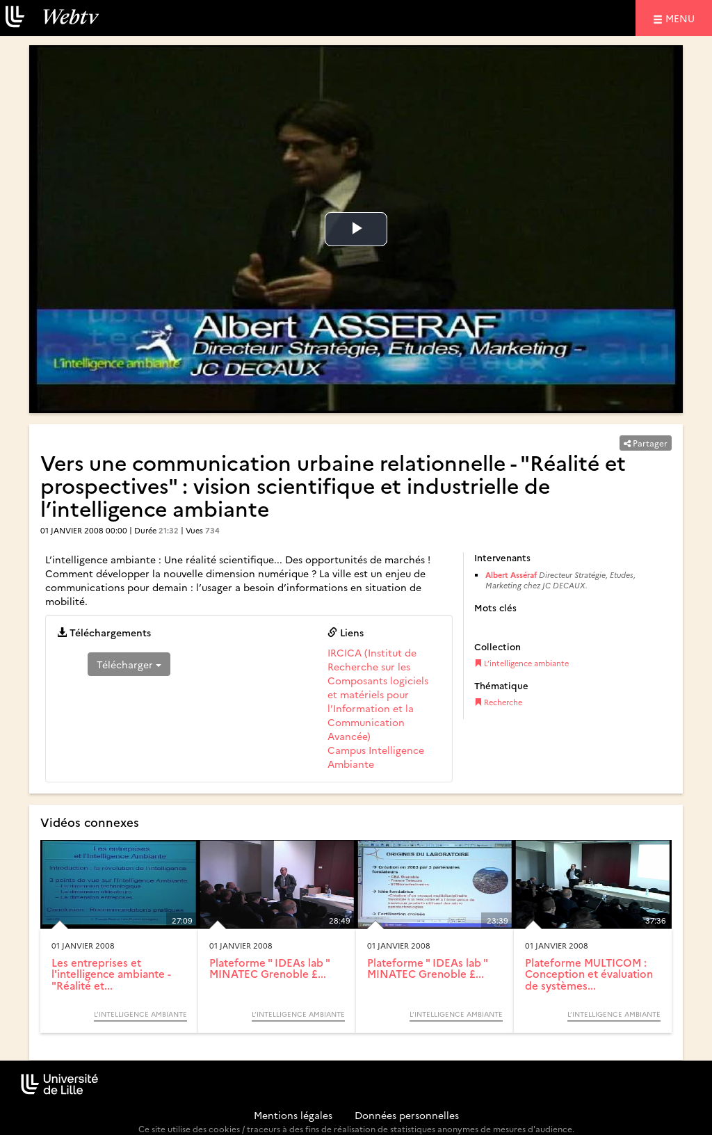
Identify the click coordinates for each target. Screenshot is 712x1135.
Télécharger (129, 664)
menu (682, 17)
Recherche (498, 702)
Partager (646, 443)
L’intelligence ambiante (521, 663)
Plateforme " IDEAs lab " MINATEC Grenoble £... (269, 968)
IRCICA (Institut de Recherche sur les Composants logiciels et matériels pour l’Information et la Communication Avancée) (377, 694)
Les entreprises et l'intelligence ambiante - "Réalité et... (111, 973)
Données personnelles (407, 1115)
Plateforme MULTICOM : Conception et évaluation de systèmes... (589, 973)
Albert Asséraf (512, 575)
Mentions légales (293, 1115)
